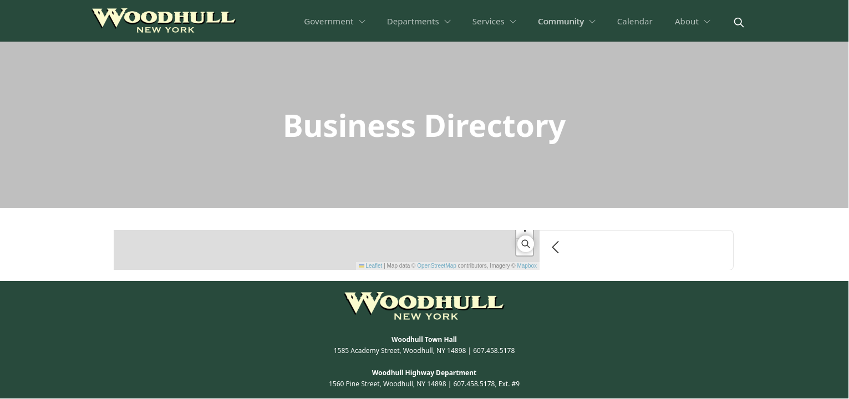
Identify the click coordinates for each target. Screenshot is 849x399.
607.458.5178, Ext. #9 (486, 383)
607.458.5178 (494, 350)
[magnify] (739, 22)
